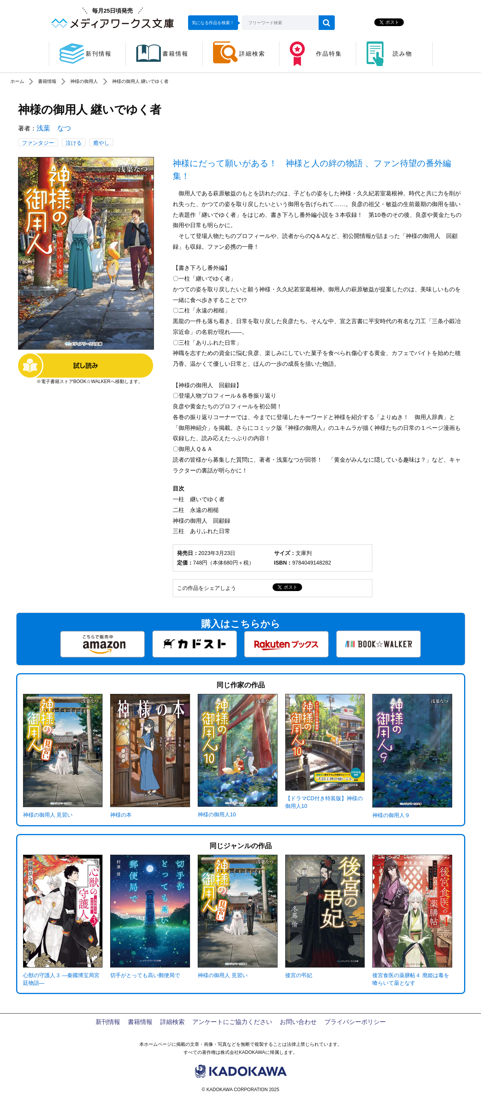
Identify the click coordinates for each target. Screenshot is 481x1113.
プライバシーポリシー (355, 1022)
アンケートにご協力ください (232, 1022)
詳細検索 (172, 1022)
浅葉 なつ (53, 128)
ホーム (17, 81)
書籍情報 (47, 81)
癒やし (101, 143)
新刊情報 (108, 1022)
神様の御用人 (84, 81)
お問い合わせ (298, 1022)
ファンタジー (38, 143)
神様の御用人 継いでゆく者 (140, 81)
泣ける (74, 143)
